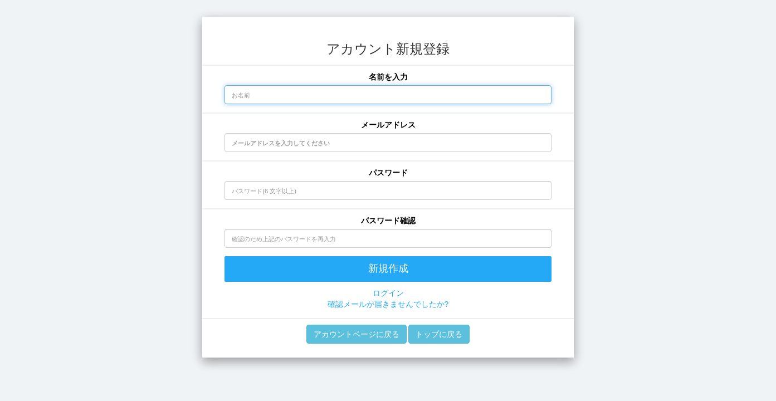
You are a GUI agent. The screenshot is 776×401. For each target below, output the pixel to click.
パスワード (388, 172)
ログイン (388, 292)
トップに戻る (439, 334)
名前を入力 (388, 76)
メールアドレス (388, 124)
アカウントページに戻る (356, 334)
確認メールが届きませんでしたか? (388, 304)
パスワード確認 (388, 220)
